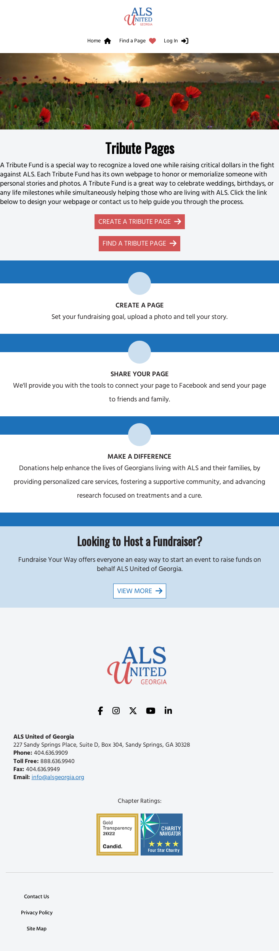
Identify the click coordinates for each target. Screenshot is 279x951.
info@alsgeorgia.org (58, 778)
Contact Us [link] (36, 897)
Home (94, 41)
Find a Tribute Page (134, 244)
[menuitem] (100, 42)
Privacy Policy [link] (37, 913)
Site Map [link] (36, 929)
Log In (171, 41)
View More (134, 591)
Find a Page (132, 41)
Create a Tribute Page (134, 222)
